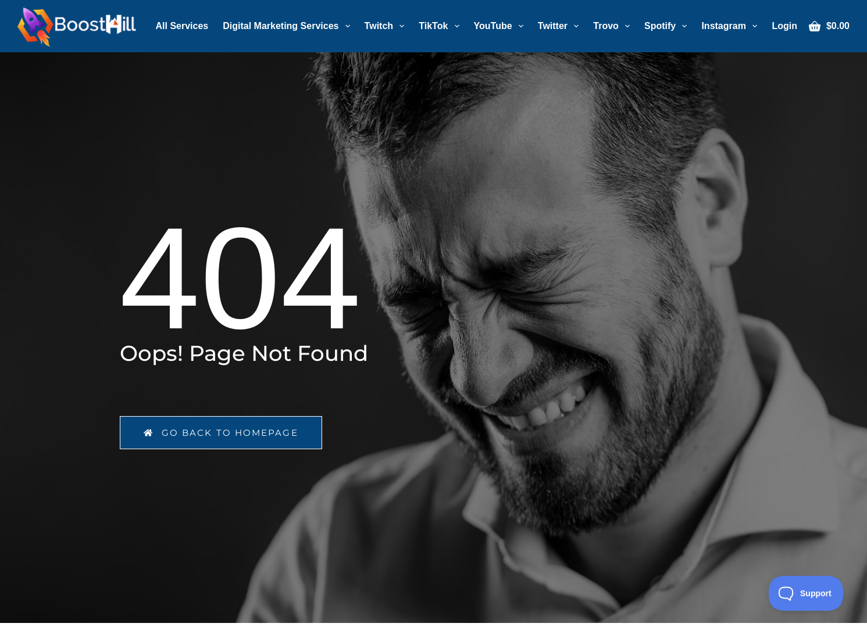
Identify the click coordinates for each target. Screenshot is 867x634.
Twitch (387, 26)
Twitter (560, 26)
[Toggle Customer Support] (806, 593)
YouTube (501, 26)
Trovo (613, 26)
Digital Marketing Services (288, 26)
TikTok (441, 26)
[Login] (784, 26)
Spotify (667, 26)
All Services (182, 26)
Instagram (731, 26)
